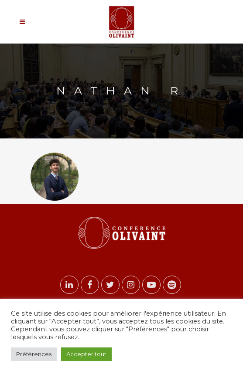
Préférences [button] (33, 353)
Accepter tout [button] (86, 353)
